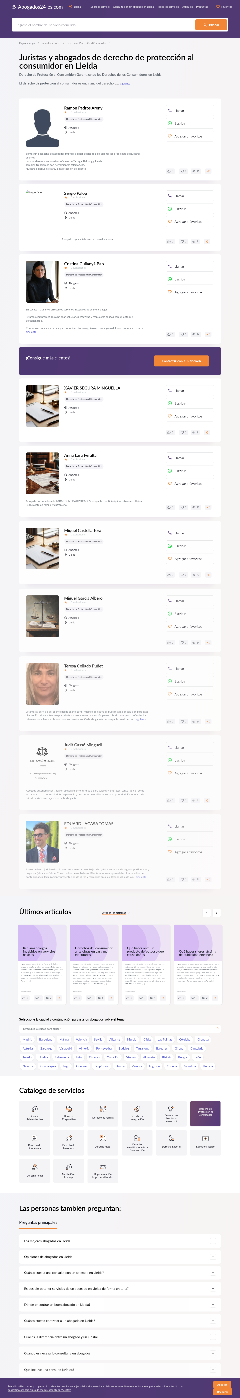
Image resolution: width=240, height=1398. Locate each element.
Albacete (149, 1057)
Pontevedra (104, 1048)
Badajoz (124, 1048)
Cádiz (147, 1039)
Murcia (131, 1039)
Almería (84, 1048)
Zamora (137, 1066)
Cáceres (94, 1057)
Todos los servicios (51, 43)
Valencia (81, 1039)
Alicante (114, 1039)
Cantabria (196, 1048)
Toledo (27, 1057)
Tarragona (142, 1048)
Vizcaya (131, 1057)
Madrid (27, 1039)
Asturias (28, 1048)
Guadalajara (48, 1066)
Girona (179, 1048)
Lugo (66, 1066)
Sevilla (98, 1039)
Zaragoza (46, 1048)
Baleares (162, 1048)
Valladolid (66, 1048)
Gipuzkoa (190, 1066)
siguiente (125, 83)
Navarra (28, 1066)
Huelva (43, 1057)
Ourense (82, 1066)
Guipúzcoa (101, 1066)
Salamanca (62, 1057)
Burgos (183, 1057)
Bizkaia (166, 1057)
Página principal (27, 43)
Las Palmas (165, 1039)
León (197, 1057)
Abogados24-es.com (37, 7)
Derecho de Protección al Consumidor (84, 119)
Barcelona (45, 1039)
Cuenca (172, 1066)
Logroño (154, 1066)
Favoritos (224, 7)
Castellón (113, 1057)
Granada (203, 1039)
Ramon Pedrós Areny (83, 107)
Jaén (79, 1057)
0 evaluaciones (78, 112)
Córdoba (184, 1039)
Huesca (208, 1066)
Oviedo (120, 1066)
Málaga (64, 1039)
